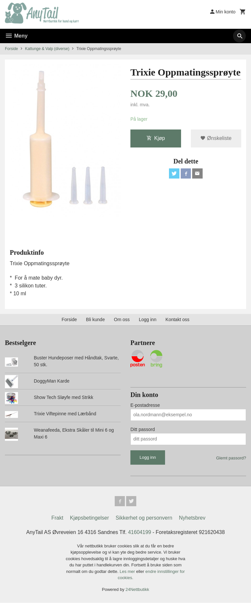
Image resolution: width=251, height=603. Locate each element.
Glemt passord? (231, 458)
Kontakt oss (177, 319)
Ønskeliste (215, 138)
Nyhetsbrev (192, 518)
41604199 (139, 532)
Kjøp (155, 138)
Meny (16, 36)
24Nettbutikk (137, 589)
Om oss (122, 319)
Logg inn (148, 319)
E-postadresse (145, 405)
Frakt (57, 518)
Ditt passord (142, 429)
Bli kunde (95, 319)
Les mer (128, 571)
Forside (11, 48)
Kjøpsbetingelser (89, 518)
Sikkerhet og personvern (144, 518)
